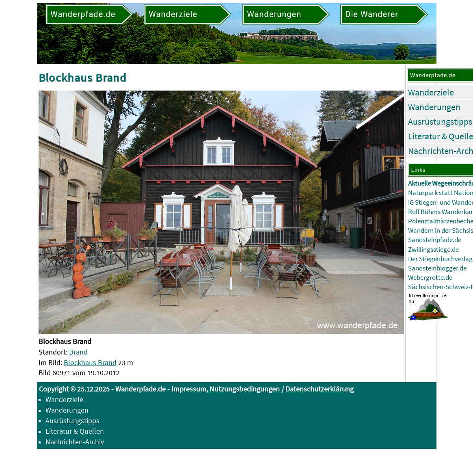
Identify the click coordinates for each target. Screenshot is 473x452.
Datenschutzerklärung (319, 389)
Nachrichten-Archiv (74, 441)
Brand (78, 352)
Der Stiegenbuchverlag (440, 259)
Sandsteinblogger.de (437, 268)
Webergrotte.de (430, 277)
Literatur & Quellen (74, 431)
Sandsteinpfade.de (434, 240)
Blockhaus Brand (90, 362)
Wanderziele (431, 92)
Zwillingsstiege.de (433, 249)
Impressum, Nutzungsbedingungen (225, 389)
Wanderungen (434, 106)
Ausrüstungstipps (440, 121)
